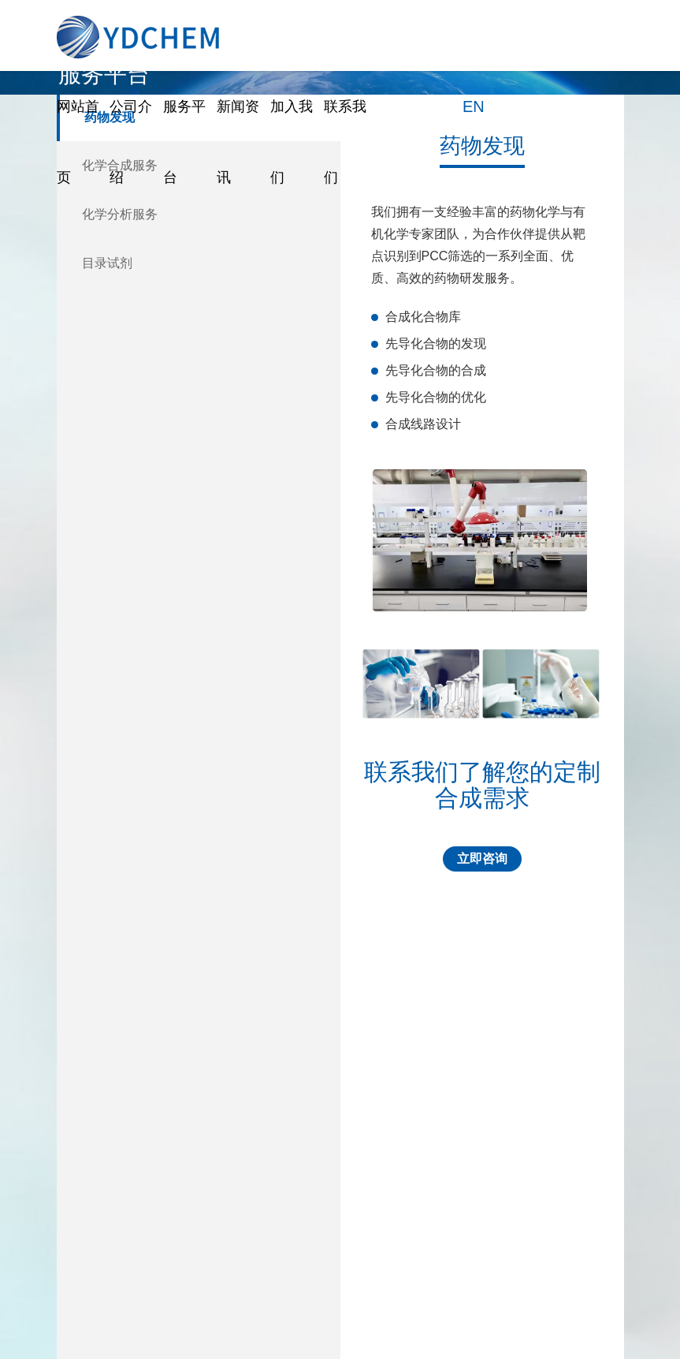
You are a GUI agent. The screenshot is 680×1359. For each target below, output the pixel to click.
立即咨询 (482, 858)
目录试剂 (107, 263)
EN (474, 106)
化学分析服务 (120, 214)
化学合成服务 (120, 165)
